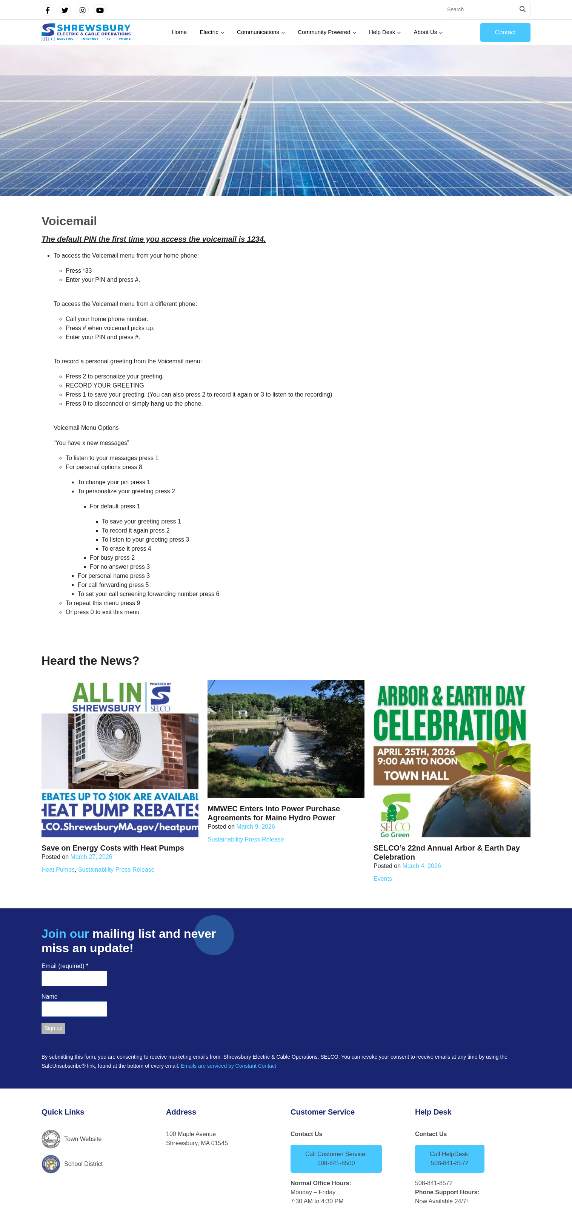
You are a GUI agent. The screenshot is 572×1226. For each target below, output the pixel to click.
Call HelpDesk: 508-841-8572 (450, 1158)
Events (383, 878)
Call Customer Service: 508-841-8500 (336, 1158)
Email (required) (65, 966)
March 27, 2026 (91, 857)
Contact (505, 32)
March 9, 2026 (256, 826)
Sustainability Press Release (116, 869)
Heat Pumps (58, 869)
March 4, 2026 (422, 866)
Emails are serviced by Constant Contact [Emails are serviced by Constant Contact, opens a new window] (228, 1066)
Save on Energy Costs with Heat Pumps (113, 848)
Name (50, 996)
